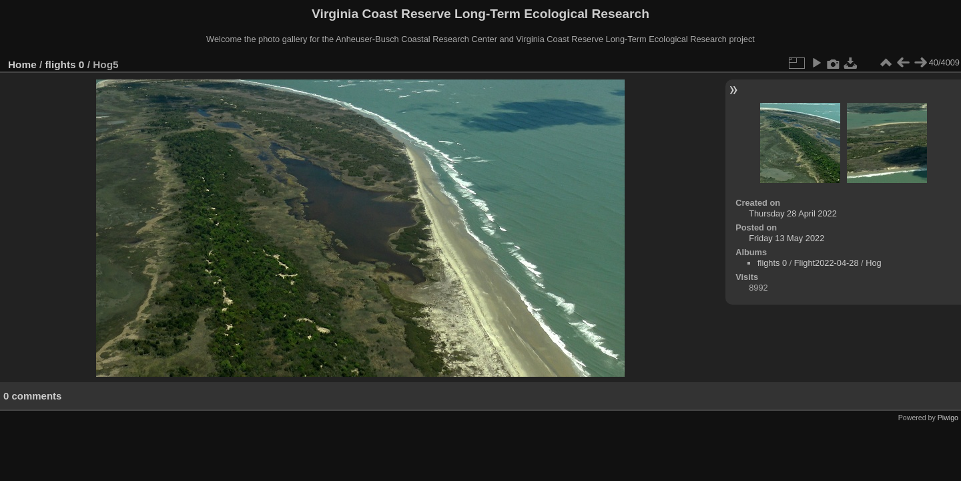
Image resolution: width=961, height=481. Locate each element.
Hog (873, 263)
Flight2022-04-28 (826, 263)
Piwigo (948, 418)
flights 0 (65, 64)
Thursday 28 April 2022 (793, 213)
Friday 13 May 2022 (786, 238)
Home (22, 64)
